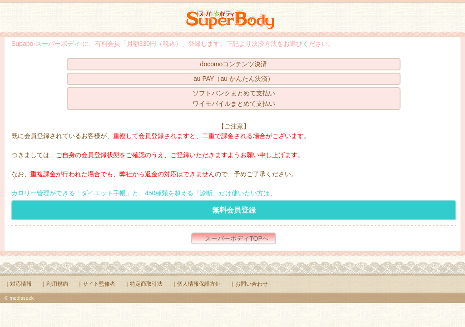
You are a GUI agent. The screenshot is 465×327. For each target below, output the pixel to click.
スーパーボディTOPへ (236, 238)
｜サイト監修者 (96, 284)
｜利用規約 (54, 284)
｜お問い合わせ (249, 284)
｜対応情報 (18, 284)
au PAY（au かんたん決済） (233, 78)
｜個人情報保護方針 (196, 284)
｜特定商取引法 (143, 284)
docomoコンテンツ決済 (233, 64)
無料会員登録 (234, 210)
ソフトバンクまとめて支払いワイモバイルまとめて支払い (234, 98)
